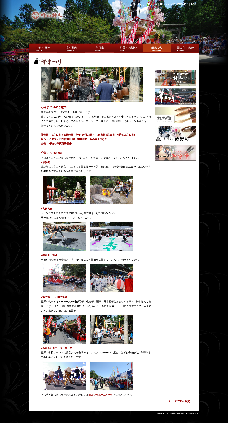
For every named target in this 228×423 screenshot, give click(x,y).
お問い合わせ (137, 4)
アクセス (152, 4)
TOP (193, 4)
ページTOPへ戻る (179, 401)
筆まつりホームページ (100, 394)
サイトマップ (167, 4)
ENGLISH (182, 4)
